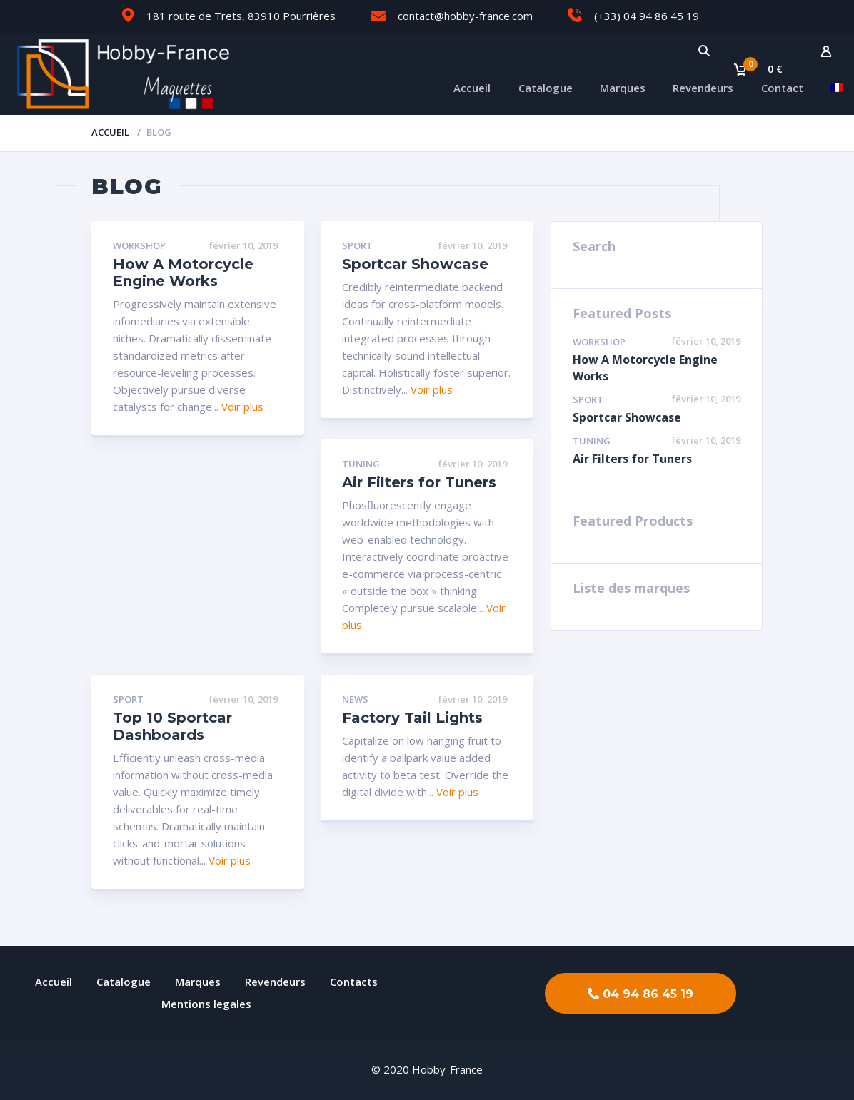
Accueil (472, 88)
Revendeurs (703, 88)
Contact (782, 88)
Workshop (139, 246)
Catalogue (545, 88)
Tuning (361, 464)
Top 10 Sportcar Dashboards (172, 726)
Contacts (354, 981)
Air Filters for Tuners (419, 482)
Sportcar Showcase (415, 264)
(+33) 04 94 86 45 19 (646, 16)
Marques (622, 88)
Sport (357, 246)
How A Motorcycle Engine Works (183, 272)
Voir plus (242, 406)
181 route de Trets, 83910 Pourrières (241, 16)
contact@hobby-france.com (465, 16)
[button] (640, 993)
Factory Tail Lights (412, 717)
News (355, 700)
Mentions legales (206, 1004)
